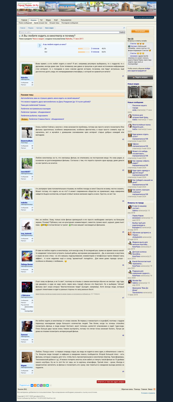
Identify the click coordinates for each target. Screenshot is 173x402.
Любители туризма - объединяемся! (36, 112)
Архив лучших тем (40, 23)
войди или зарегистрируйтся (139, 69)
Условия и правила (148, 393)
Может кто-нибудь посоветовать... (140, 152)
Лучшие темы (54, 23)
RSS (154, 389)
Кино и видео (38, 39)
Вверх (150, 389)
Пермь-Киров (137, 216)
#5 (123, 232)
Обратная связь (127, 389)
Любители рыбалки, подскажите (34, 116)
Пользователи (66, 20)
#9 (123, 371)
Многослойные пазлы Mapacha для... (141, 126)
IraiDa (134, 120)
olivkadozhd (137, 237)
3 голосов (95, 52)
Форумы (34, 20)
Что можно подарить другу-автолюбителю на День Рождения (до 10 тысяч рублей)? (56, 102)
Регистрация (140, 31)
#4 (123, 201)
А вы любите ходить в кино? (54, 44)
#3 (123, 170)
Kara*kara (136, 247)
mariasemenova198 (140, 139)
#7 (123, 298)
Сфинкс (135, 144)
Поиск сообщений (25, 23)
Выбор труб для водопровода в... (139, 224)
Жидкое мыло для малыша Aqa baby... (140, 243)
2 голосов (95, 48)
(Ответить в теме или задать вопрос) (111, 382)
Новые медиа (133, 84)
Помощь (137, 389)
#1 (123, 76)
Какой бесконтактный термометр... (141, 262)
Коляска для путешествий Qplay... (140, 116)
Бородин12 (137, 227)
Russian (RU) (22, 389)
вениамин (136, 218)
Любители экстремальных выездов (36, 109)
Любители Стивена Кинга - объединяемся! (46, 119)
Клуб (55, 20)
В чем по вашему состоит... (139, 207)
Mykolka (69, 39)
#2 (123, 139)
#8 (123, 335)
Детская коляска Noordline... (139, 253)
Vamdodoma (137, 292)
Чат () (130, 39)
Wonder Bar (137, 281)
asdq (134, 110)
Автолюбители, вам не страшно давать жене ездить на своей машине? (50, 98)
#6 (123, 265)
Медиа (48, 20)
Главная (24, 20)
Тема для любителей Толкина (33, 105)
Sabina (135, 211)
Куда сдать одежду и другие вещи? (141, 171)
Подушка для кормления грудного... (141, 272)
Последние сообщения (70, 23)
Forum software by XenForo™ (36, 398)
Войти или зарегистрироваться (144, 17)
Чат (41, 20)
